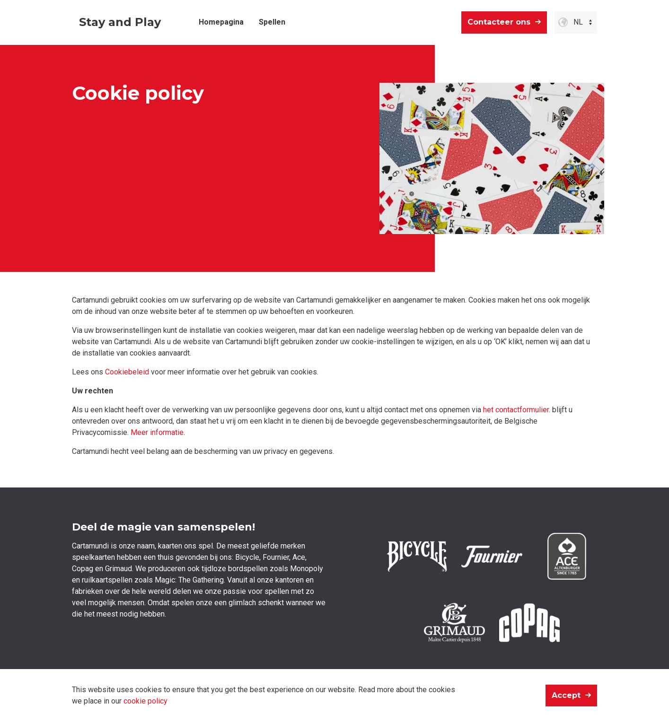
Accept (566, 695)
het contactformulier (516, 409)
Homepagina (221, 21)
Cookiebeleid (127, 371)
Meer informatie (157, 432)
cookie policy (145, 700)
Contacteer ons (498, 21)
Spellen (272, 21)
